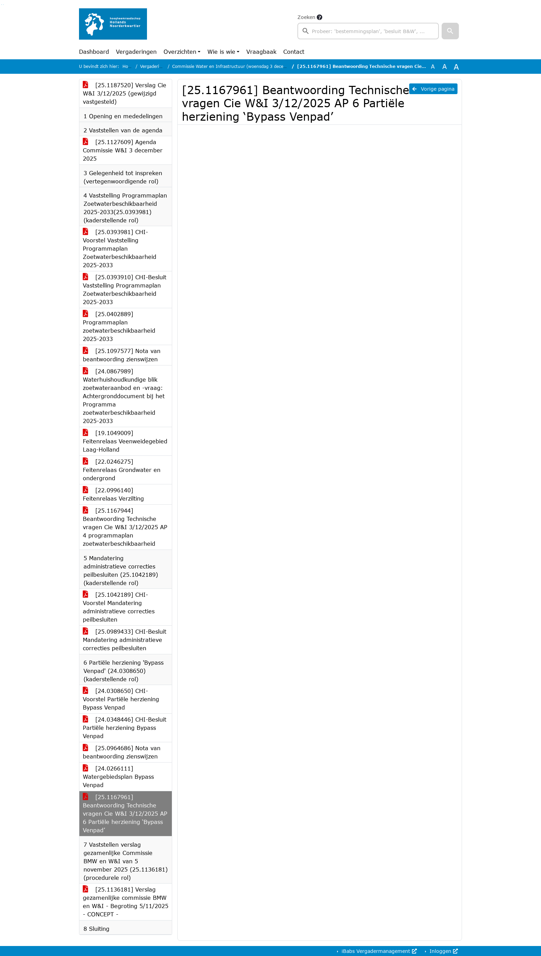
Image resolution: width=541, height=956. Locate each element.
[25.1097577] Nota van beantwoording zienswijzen (121, 355)
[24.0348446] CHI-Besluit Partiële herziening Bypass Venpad (124, 727)
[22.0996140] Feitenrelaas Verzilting (113, 494)
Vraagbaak (261, 51)
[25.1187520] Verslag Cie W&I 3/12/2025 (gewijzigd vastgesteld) (124, 93)
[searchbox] (368, 31)
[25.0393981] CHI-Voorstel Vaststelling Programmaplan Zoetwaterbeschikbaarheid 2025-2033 (119, 248)
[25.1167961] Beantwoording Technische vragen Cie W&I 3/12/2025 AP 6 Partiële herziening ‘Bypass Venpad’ (125, 813)
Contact (293, 51)
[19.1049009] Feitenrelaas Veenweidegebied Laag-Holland (125, 441)
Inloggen (443, 951)
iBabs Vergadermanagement (378, 951)
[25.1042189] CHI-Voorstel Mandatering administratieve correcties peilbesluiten (119, 607)
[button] (450, 31)
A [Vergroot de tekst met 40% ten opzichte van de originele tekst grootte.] (456, 66)
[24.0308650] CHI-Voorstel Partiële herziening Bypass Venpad (121, 699)
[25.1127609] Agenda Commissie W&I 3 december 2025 (123, 150)
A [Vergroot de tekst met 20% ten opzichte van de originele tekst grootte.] (444, 66)
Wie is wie (221, 51)
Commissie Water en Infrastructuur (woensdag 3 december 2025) (240, 66)
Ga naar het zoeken (1, 4)
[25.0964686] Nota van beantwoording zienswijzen (121, 752)
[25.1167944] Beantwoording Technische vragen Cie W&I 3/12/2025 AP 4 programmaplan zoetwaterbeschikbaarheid (125, 527)
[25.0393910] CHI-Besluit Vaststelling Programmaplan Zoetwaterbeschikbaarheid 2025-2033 (124, 289)
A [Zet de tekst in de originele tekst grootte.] (433, 66)
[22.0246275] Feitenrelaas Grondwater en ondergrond (121, 469)
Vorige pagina (433, 89)
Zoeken (306, 17)
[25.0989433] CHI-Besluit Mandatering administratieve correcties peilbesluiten (124, 639)
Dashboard (94, 51)
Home (128, 66)
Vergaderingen (136, 51)
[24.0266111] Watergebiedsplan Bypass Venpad (118, 776)
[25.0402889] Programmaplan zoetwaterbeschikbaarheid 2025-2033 (119, 326)
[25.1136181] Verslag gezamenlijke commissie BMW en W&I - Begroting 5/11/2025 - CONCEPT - (125, 901)
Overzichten (180, 51)
